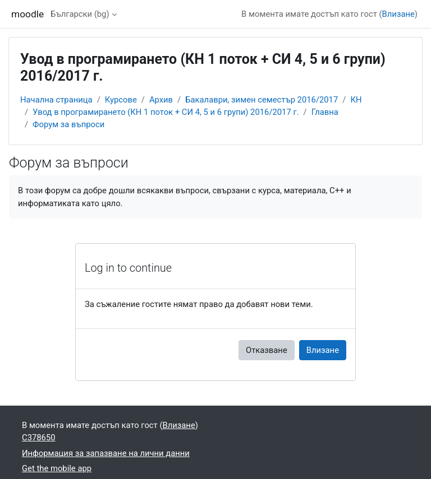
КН (355, 100)
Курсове (121, 100)
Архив (161, 100)
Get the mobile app (56, 468)
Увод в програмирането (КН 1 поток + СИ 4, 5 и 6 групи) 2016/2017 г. (166, 112)
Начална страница (56, 100)
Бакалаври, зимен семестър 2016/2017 (261, 100)
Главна (324, 112)
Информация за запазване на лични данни (106, 453)
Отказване (266, 350)
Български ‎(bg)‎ (80, 14)
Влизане (398, 14)
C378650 (39, 438)
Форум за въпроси (68, 124)
